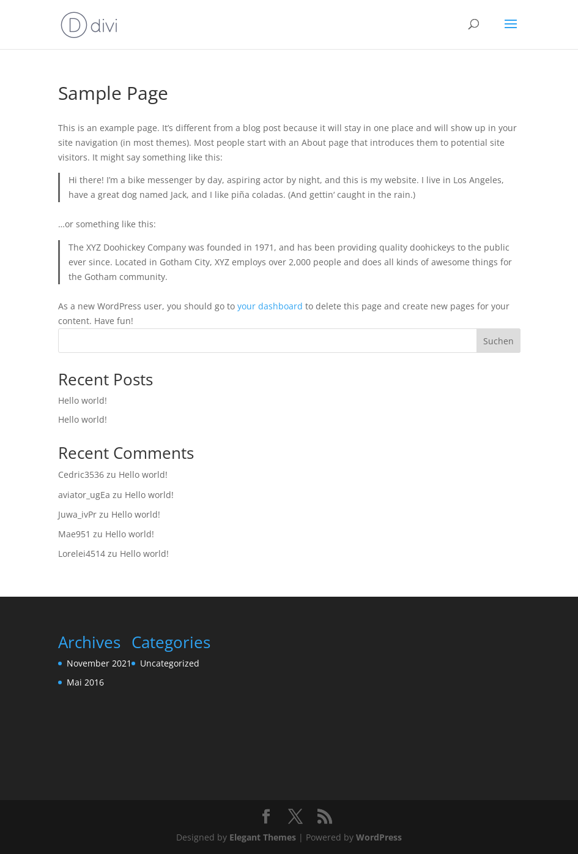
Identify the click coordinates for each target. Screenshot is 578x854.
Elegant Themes (262, 837)
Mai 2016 (85, 682)
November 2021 (99, 663)
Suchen (498, 341)
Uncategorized (169, 663)
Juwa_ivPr (77, 514)
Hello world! (82, 400)
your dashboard (270, 306)
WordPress (379, 837)
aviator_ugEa (84, 495)
